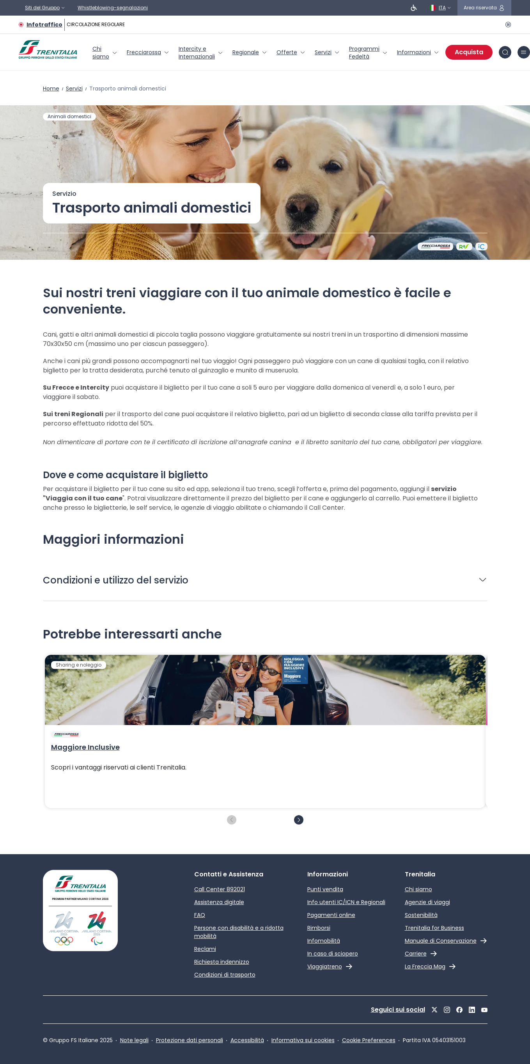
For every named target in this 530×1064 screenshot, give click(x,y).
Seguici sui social (398, 1009)
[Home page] (48, 49)
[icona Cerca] (505, 52)
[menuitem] (104, 52)
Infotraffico (44, 24)
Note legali (134, 1040)
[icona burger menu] (524, 52)
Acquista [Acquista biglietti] (469, 52)
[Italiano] (440, 8)
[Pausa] (506, 25)
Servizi (74, 88)
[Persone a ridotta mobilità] (413, 8)
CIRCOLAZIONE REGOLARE (96, 24)
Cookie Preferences (368, 1040)
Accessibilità (247, 1040)
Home (51, 88)
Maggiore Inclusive (85, 747)
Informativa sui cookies (303, 1040)
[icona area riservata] (484, 8)
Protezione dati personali (189, 1040)
